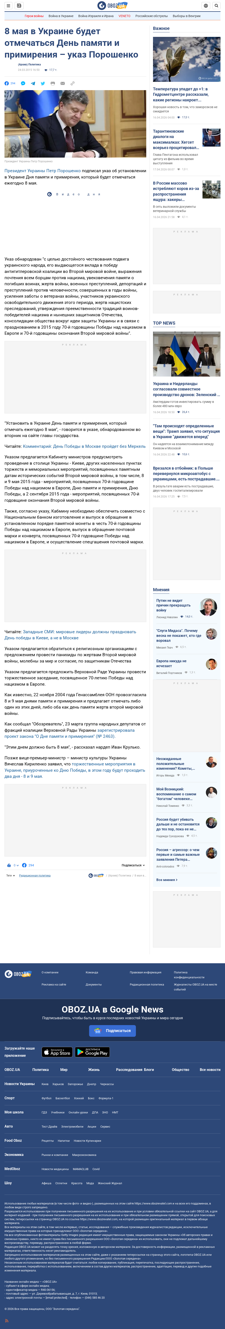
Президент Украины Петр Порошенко (42, 170)
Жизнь (94, 1070)
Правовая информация (145, 972)
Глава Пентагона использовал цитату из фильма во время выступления (175, 159)
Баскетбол (63, 1098)
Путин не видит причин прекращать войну (173, 605)
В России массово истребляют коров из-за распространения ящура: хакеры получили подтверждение (176, 191)
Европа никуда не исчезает (171, 663)
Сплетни (61, 1183)
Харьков (58, 1084)
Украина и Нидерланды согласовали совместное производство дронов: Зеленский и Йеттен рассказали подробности (186, 389)
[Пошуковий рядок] (216, 5)
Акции (92, 1126)
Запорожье (75, 1084)
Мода (90, 1183)
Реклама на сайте (54, 984)
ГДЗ (44, 1112)
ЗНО (105, 1112)
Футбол (47, 1098)
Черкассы (107, 1084)
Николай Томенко (167, 805)
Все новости (210, 1070)
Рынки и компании (55, 1155)
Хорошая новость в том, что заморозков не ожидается (185, 109)
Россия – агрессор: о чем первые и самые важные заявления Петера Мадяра (178, 855)
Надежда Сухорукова (170, 836)
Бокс (91, 1098)
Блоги (149, 1070)
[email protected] (56, 1297)
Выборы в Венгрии (186, 16)
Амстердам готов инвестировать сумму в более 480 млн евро (183, 404)
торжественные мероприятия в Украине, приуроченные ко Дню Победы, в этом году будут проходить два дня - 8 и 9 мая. (74, 770)
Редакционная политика (35, 875)
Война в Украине (61, 16)
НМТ (115, 1112)
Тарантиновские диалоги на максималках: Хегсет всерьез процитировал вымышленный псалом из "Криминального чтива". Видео (175, 139)
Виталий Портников (169, 673)
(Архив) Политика (29, 64)
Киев (45, 1084)
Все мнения (165, 880)
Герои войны (34, 16)
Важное (161, 28)
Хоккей (79, 1098)
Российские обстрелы (151, 16)
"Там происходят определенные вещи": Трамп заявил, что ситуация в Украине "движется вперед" (186, 431)
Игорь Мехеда (165, 775)
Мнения (161, 589)
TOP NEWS (164, 323)
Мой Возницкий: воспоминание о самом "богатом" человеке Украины (176, 794)
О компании (50, 972)
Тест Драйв (49, 1126)
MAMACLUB (80, 1169)
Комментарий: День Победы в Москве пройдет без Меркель (84, 446)
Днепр (91, 1084)
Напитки (64, 1140)
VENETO (124, 16)
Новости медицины (55, 1169)
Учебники (58, 1112)
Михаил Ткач (164, 647)
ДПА (95, 1112)
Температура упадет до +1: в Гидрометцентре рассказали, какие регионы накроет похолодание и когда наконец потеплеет (181, 95)
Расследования (129, 1070)
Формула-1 (106, 1098)
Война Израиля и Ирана (96, 16)
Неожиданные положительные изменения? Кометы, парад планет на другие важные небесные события (176, 764)
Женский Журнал (110, 1183)
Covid (95, 1169)
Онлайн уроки (78, 1112)
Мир (64, 1070)
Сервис (105, 1126)
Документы (94, 984)
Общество (180, 1070)
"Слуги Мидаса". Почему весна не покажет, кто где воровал (178, 635)
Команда (92, 972)
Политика (40, 1070)
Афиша (46, 1183)
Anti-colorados (165, 866)
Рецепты (48, 1140)
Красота (76, 1183)
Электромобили (72, 1126)
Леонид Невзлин (167, 617)
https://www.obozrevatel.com (153, 1203)
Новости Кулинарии (87, 1140)
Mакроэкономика (84, 1155)
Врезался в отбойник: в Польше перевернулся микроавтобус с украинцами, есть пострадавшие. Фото (185, 474)
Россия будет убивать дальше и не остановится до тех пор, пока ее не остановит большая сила (178, 824)
